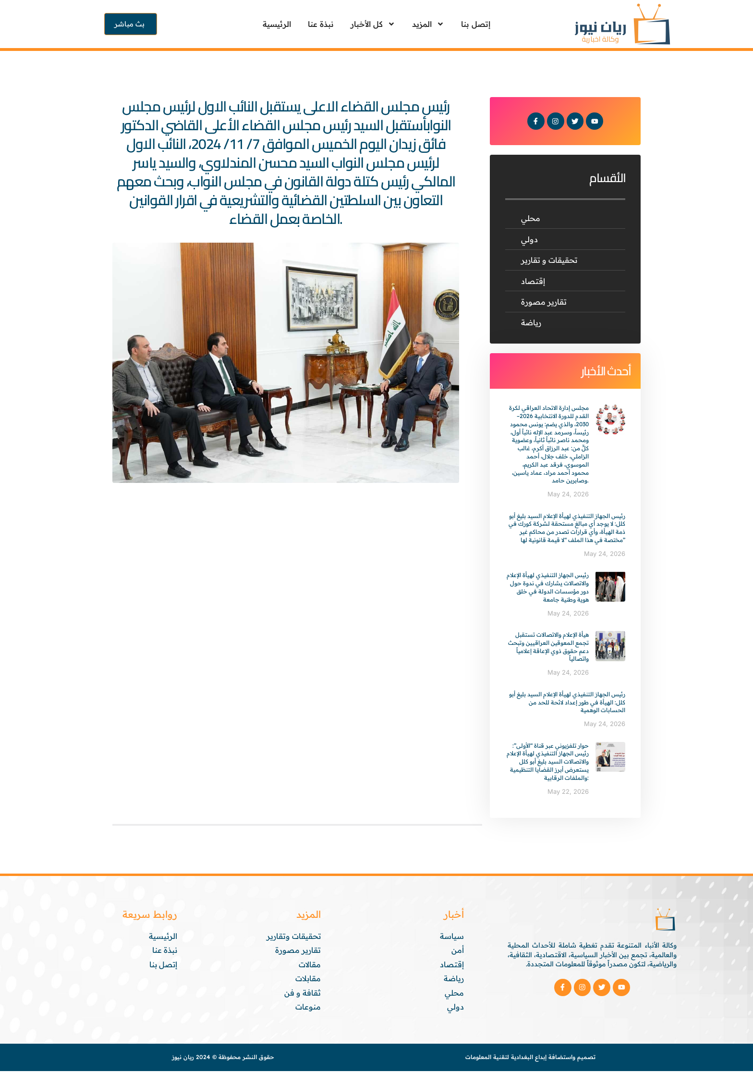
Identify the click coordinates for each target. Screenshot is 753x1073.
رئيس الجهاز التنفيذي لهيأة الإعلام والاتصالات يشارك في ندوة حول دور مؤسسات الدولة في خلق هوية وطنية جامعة (548, 589)
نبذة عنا (321, 24)
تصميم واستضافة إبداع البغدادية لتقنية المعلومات (530, 1059)
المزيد (428, 24)
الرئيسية (277, 24)
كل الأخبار (373, 24)
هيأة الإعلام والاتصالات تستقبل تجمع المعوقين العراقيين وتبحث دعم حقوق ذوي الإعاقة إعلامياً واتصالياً (548, 648)
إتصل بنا (475, 24)
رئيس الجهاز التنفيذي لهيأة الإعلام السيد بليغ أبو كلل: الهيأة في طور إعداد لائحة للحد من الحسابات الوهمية (567, 704)
